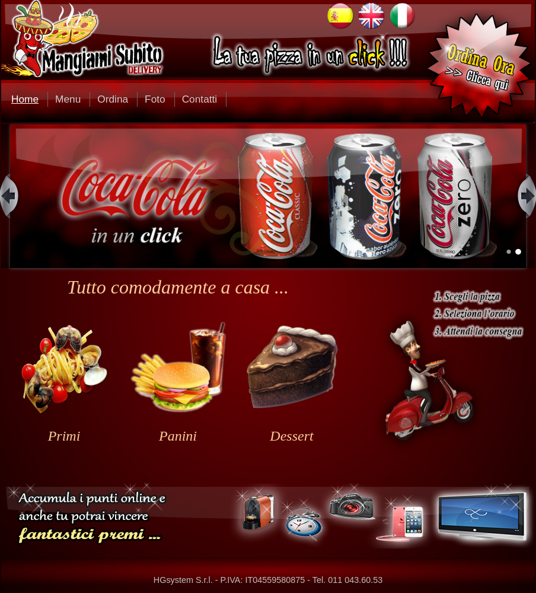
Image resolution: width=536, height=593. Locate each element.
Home (25, 99)
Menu (68, 99)
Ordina (112, 99)
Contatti (200, 99)
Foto (155, 99)
